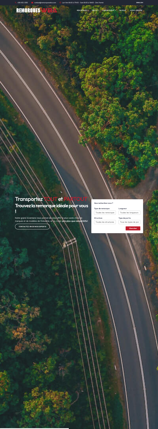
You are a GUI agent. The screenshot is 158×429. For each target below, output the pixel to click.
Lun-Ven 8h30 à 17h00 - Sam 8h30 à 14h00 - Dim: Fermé (81, 3)
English (139, 2)
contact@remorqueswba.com (43, 3)
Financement (108, 10)
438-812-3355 (21, 3)
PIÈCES (95, 10)
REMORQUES (82, 10)
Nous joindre (136, 10)
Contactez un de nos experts (32, 227)
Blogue (122, 10)
